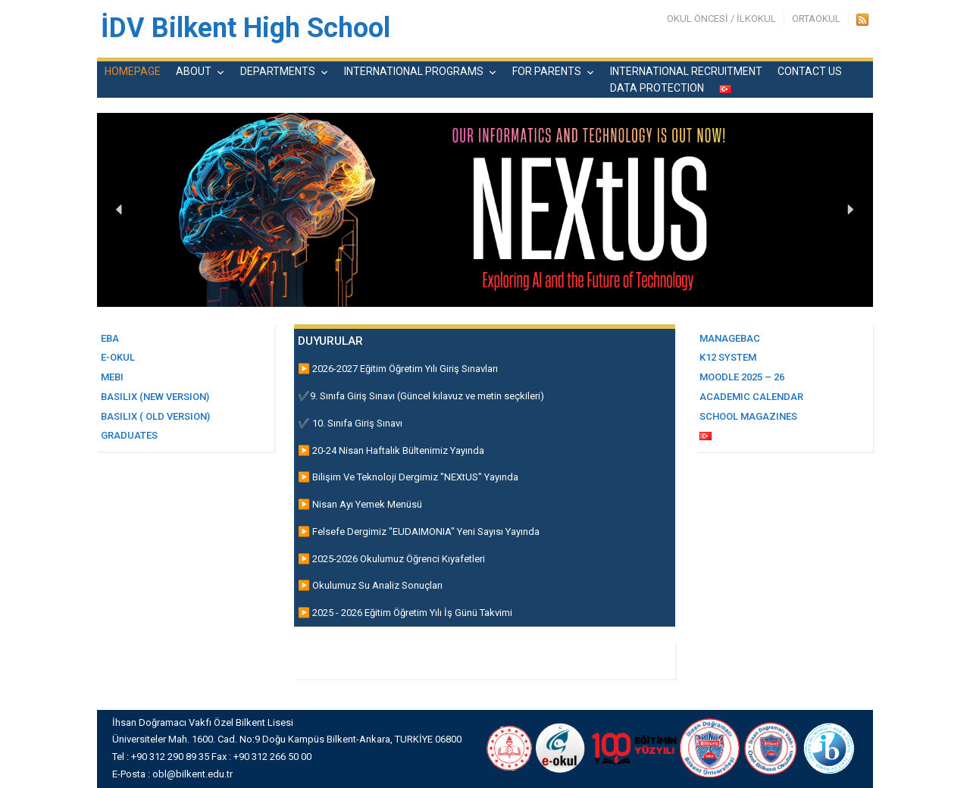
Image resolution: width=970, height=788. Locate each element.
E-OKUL (118, 357)
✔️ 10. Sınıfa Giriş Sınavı (350, 423)
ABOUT (193, 71)
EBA (110, 338)
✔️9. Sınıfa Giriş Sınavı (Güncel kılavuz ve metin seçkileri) (421, 396)
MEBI (112, 377)
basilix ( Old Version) (155, 416)
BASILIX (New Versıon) (155, 396)
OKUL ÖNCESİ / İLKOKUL (721, 18)
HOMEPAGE (133, 71)
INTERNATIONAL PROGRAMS (413, 71)
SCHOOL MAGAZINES (748, 416)
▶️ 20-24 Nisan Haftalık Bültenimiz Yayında (391, 450)
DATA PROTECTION (657, 88)
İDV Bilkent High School (245, 28)
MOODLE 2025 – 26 (741, 377)
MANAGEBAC (729, 338)
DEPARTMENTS (277, 71)
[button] (119, 210)
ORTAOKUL (816, 18)
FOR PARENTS (546, 71)
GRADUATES (129, 435)
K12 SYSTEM (727, 357)
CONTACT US (810, 71)
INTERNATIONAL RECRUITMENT (686, 71)
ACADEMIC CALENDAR (751, 396)
